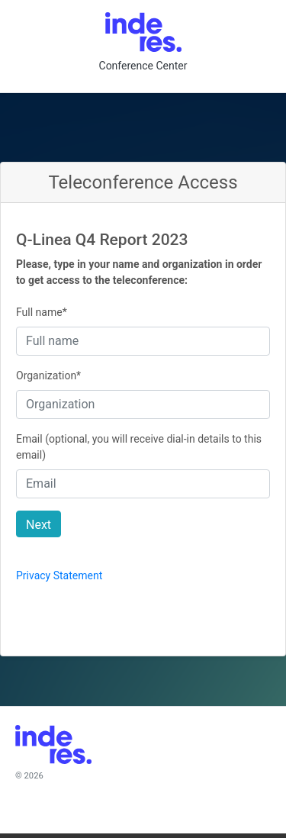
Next (38, 524)
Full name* (41, 312)
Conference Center (143, 66)
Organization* (48, 375)
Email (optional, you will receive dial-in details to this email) (139, 447)
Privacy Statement (59, 575)
